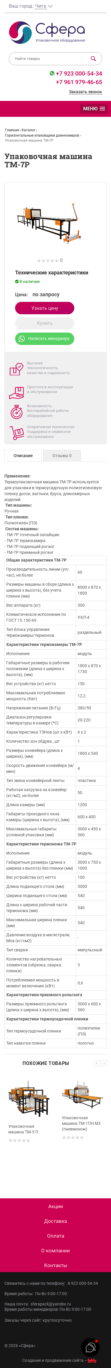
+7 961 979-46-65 (79, 82)
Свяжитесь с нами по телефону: (36, 1283)
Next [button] (104, 1063)
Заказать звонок (85, 91)
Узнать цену (44, 308)
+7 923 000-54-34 (78, 73)
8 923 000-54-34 (83, 1283)
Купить (45, 323)
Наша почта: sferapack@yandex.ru (37, 1304)
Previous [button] (97, 1063)
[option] (28, 1127)
